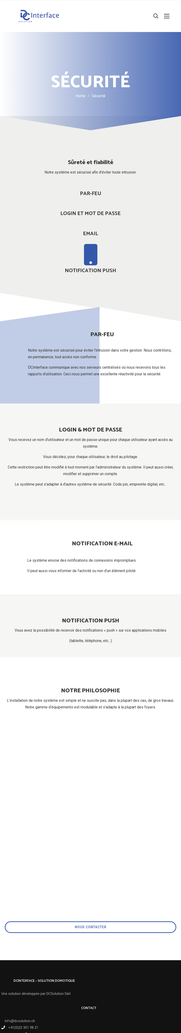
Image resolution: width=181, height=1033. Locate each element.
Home (80, 96)
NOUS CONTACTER (90, 871)
